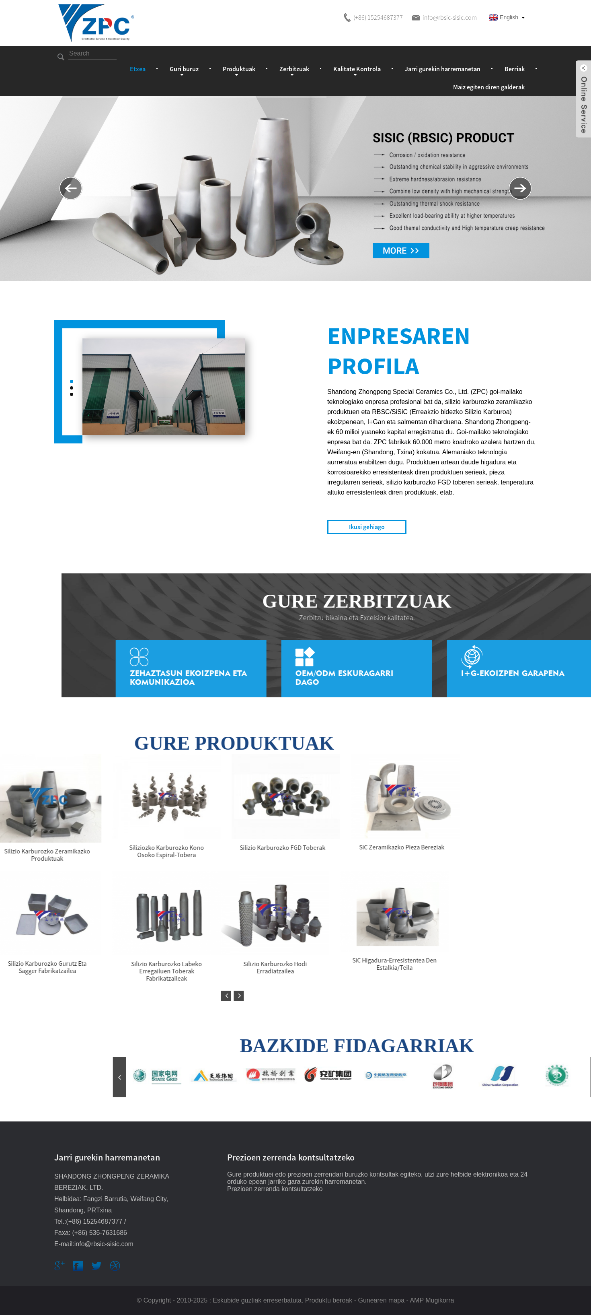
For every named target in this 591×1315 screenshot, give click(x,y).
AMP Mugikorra (432, 1300)
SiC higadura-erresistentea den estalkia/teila (62, 963)
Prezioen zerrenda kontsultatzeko (274, 1188)
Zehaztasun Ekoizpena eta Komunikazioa (520, 677)
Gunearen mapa (381, 1300)
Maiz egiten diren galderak (489, 87)
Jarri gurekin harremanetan (442, 69)
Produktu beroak (328, 1300)
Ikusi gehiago (367, 527)
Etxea (138, 69)
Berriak (515, 69)
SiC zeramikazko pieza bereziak (69, 847)
